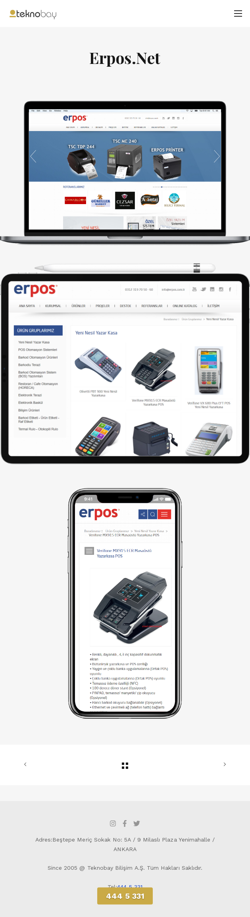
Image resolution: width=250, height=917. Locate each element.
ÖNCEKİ (27, 764)
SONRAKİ (223, 764)
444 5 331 (129, 887)
